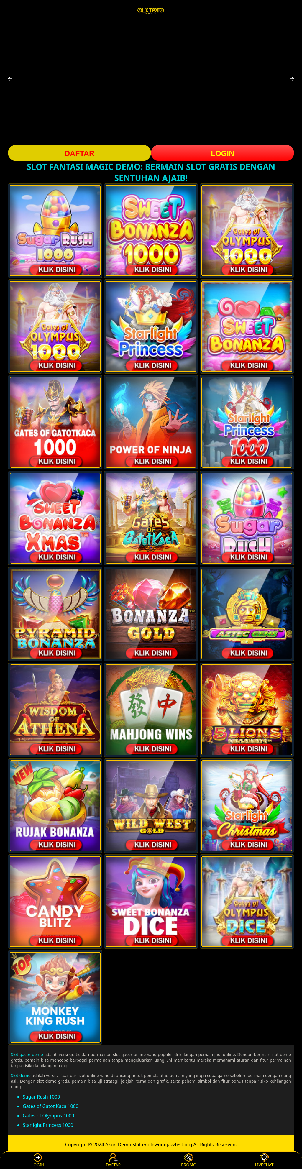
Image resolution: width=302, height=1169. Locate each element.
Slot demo (21, 1075)
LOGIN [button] (222, 153)
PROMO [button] (188, 1160)
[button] (10, 79)
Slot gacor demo (27, 1054)
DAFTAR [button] (79, 153)
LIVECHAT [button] (264, 1160)
